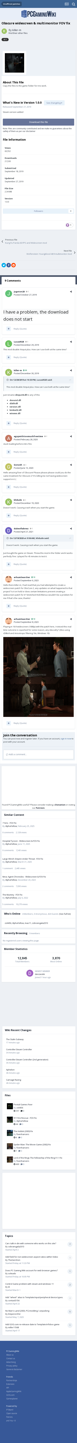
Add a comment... (16, 754)
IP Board (9, 1409)
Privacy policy (11, 1365)
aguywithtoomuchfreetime (28, 436)
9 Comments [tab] (13, 280)
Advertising (11, 1362)
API (7, 1387)
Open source (11, 1413)
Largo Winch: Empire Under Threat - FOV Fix (23, 858)
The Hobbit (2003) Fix (23, 1131)
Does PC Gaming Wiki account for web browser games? (31, 1270)
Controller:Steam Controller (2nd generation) (27, 1059)
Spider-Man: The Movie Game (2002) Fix (32, 1144)
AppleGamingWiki (13, 1391)
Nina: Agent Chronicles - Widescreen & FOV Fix (24, 876)
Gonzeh (18, 464)
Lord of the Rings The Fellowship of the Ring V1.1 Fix (38, 1157)
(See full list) (65, 913)
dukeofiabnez (21, 528)
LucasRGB (19, 341)
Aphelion (10, 1069)
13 (33, 577)
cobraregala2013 (40, 923)
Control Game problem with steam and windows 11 (29, 1283)
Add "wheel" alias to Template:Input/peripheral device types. (34, 1297)
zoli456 (8, 923)
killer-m (16, 30)
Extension (10, 1384)
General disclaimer (14, 1369)
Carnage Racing (13, 1079)
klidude (18, 499)
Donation (60, 804)
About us (9, 1354)
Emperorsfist (14, 1313)
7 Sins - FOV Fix (9, 822)
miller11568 (13, 1327)
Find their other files (18, 33)
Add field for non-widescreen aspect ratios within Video (31, 1256)
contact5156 (13, 1300)
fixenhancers (22, 1134)
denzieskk (40, 974)
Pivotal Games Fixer (23, 1104)
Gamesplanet (12, 1398)
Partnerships (11, 1380)
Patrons (9, 1417)
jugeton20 (19, 291)
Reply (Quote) (20, 328)
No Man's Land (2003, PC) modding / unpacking (27, 1310)
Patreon (40, 807)
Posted (25, 294)
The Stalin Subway (15, 1039)
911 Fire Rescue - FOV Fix (25, 1117)
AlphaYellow (11, 826)
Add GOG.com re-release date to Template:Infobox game (32, 1324)
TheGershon (14, 1260)
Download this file (38, 122)
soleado (12, 1273)
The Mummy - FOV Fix (12, 894)
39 (25, 370)
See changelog (54, 102)
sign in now (66, 738)
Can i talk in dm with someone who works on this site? (30, 1243)
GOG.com (10, 1395)
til (9, 1286)
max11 (28, 923)
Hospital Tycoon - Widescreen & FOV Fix (21, 841)
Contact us (10, 1358)
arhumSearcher (22, 577)
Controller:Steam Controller (19, 1049)
